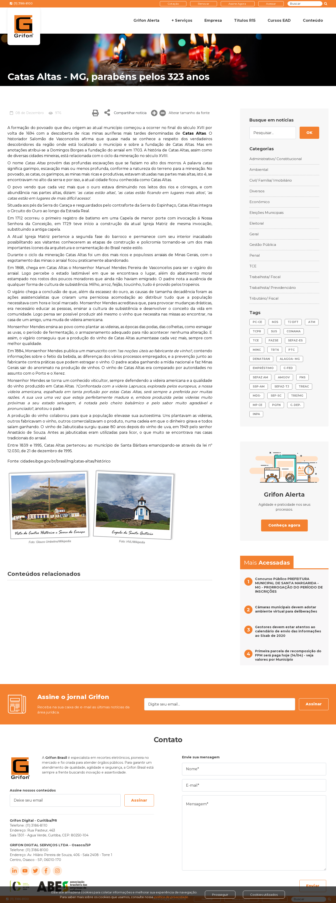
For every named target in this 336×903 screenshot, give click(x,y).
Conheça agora (284, 525)
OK (309, 132)
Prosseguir (220, 894)
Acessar (271, 3)
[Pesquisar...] (272, 133)
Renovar (203, 3)
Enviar (312, 886)
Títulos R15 (245, 20)
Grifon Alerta (146, 20)
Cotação (173, 3)
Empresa (213, 20)
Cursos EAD (279, 20)
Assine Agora (237, 3)
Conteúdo (313, 20)
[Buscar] (304, 3)
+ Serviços (182, 20)
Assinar (314, 704)
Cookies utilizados (264, 894)
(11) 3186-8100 (21, 3)
